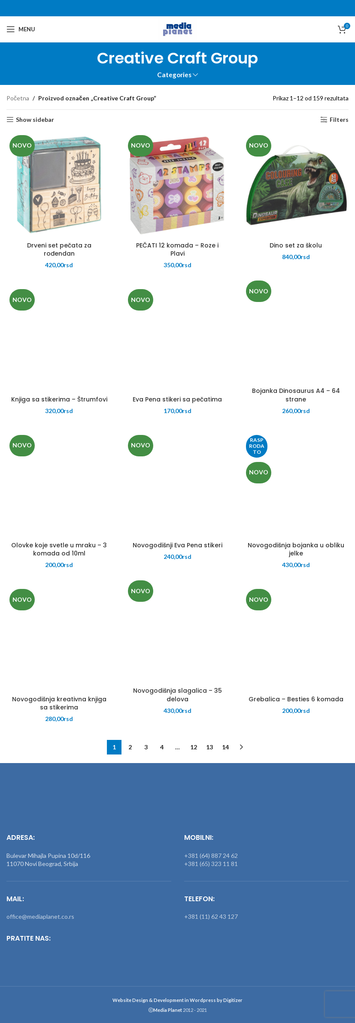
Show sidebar (35, 119)
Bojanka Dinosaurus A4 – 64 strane (296, 395)
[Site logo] (177, 28)
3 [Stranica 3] (146, 747)
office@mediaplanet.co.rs (40, 916)
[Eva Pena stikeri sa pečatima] (178, 339)
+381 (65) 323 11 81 (211, 863)
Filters (339, 119)
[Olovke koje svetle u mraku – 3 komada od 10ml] (59, 484)
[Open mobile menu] (20, 29)
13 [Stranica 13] (209, 747)
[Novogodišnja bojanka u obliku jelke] (296, 484)
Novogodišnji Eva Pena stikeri (177, 545)
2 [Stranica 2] (130, 747)
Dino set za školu (296, 245)
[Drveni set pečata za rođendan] (59, 185)
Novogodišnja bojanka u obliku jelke (296, 549)
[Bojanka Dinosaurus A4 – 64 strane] (296, 330)
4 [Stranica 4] (162, 747)
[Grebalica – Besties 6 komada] (296, 638)
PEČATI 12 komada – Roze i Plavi (177, 249)
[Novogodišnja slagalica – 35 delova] (178, 630)
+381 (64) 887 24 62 (211, 855)
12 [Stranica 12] (193, 747)
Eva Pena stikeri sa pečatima (177, 399)
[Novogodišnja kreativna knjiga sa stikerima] (59, 638)
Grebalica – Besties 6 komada (296, 699)
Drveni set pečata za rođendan (59, 249)
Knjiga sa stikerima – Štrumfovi (59, 399)
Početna (17, 98)
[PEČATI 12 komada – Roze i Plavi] (178, 185)
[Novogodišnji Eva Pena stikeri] (178, 484)
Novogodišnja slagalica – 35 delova (177, 694)
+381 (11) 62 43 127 (211, 916)
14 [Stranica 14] (225, 747)
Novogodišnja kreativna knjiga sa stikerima (59, 703)
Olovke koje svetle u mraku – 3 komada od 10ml (59, 549)
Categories (174, 75)
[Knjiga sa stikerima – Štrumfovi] (59, 339)
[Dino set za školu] (296, 185)
